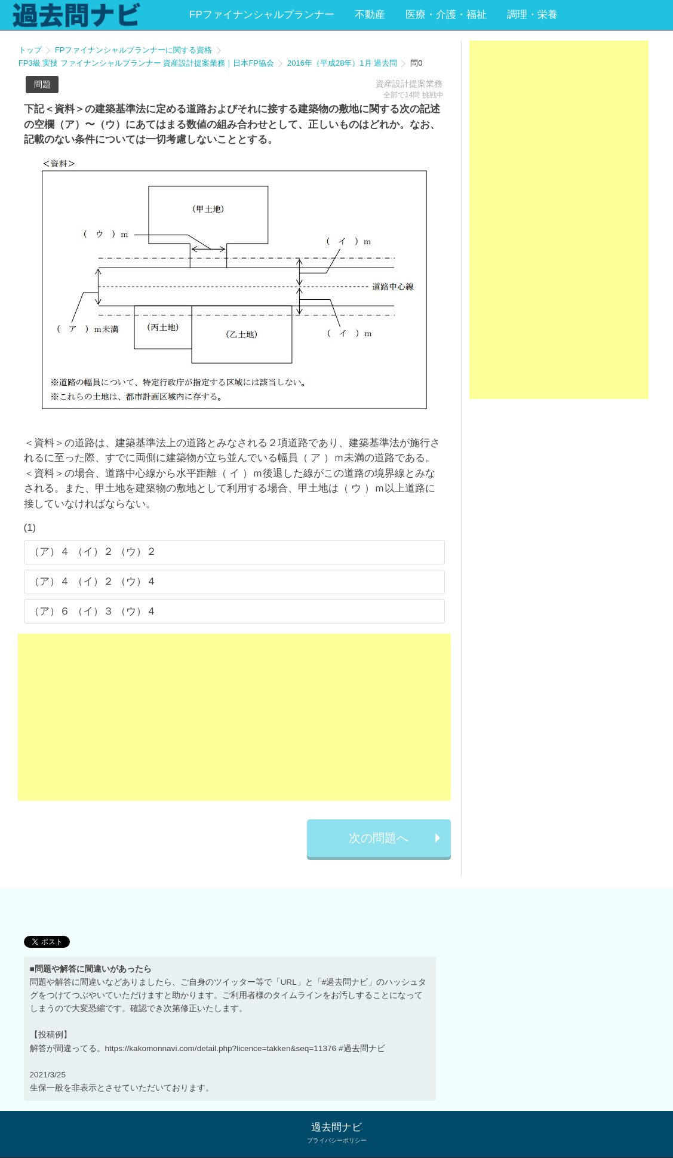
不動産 (370, 14)
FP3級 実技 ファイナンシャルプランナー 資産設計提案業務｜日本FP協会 (146, 63)
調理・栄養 (532, 14)
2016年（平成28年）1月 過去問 (342, 63)
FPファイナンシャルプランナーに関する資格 (134, 49)
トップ (30, 49)
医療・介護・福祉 (446, 14)
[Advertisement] (234, 717)
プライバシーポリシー (337, 1140)
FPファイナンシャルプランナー (261, 14)
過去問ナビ (336, 1127)
